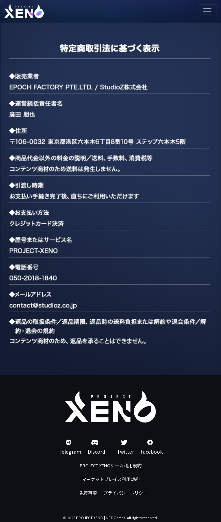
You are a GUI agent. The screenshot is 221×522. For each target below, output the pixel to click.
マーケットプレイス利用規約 (110, 479)
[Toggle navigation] (207, 11)
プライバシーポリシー (125, 493)
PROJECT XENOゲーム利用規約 (111, 465)
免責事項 (88, 493)
